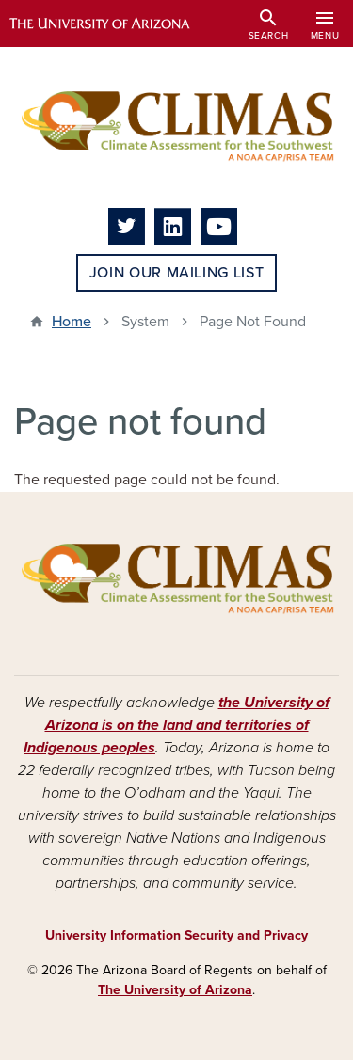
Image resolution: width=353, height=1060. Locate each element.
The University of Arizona (175, 990)
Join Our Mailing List (176, 272)
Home (71, 321)
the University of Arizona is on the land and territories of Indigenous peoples (176, 725)
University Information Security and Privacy (176, 935)
